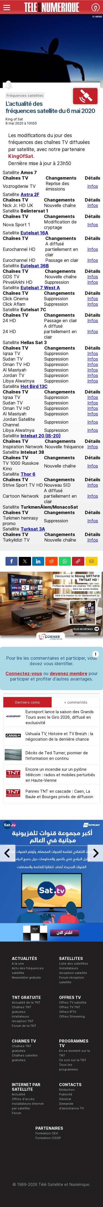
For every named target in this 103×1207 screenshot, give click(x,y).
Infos (92, 186)
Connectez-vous (23, 673)
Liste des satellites (73, 963)
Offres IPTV (67, 1012)
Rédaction (67, 1090)
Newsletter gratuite (26, 977)
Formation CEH (46, 1133)
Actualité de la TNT (26, 1002)
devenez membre (68, 673)
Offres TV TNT (69, 1007)
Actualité (18, 1094)
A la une (18, 963)
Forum (16, 1113)
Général (65, 1099)
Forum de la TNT (24, 1026)
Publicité (65, 1094)
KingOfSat (20, 156)
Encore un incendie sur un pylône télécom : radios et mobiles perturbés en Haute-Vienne (60, 775)
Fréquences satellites (25, 95)
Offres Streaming (72, 1016)
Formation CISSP (48, 1138)
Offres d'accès (23, 1099)
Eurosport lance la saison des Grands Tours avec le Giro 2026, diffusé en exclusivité (60, 717)
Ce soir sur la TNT (72, 1060)
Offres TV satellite (73, 1002)
